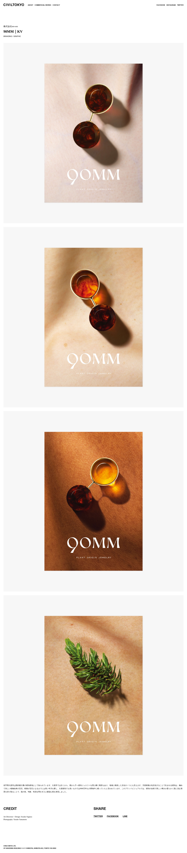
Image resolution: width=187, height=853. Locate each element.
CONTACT (56, 5)
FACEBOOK (160, 5)
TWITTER (180, 5)
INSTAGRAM (171, 5)
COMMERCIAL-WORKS (43, 5)
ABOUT (30, 5)
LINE (125, 816)
